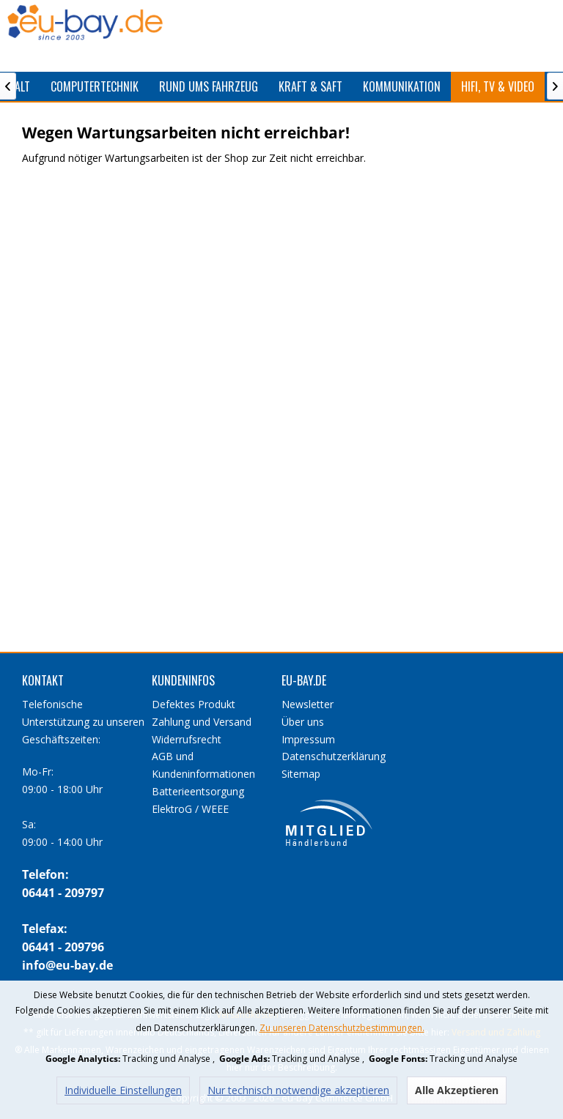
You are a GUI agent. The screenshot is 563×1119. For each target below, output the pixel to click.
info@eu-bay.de (67, 965)
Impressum (308, 739)
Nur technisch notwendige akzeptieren (298, 1090)
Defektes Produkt (193, 704)
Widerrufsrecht (186, 739)
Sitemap (301, 774)
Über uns (303, 722)
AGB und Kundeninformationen (203, 765)
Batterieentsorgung (198, 791)
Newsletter (308, 704)
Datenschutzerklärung (334, 756)
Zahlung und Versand (201, 722)
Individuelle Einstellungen (123, 1090)
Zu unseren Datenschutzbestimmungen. (342, 1028)
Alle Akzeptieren (456, 1090)
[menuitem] (94, 86)
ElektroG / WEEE (190, 809)
